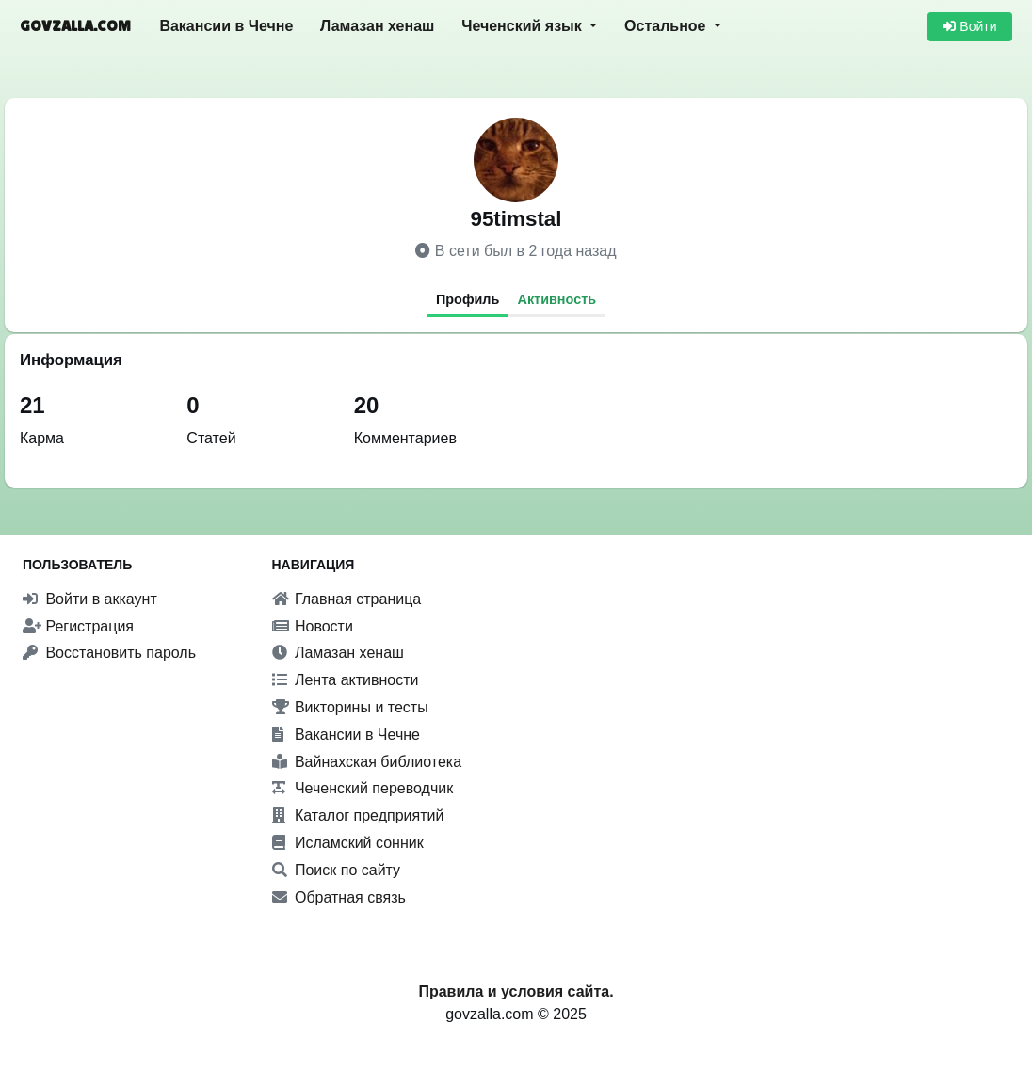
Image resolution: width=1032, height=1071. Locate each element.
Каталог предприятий (358, 815)
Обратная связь (339, 897)
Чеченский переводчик (363, 788)
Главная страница (347, 599)
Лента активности (345, 680)
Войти (969, 26)
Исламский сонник (348, 843)
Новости (312, 626)
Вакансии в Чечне (226, 26)
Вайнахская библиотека (367, 762)
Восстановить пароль (109, 653)
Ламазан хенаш (377, 26)
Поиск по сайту (336, 870)
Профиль (467, 299)
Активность (557, 299)
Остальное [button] (667, 26)
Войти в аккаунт (90, 599)
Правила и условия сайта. (515, 991)
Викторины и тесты (350, 707)
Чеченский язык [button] (523, 26)
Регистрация (78, 626)
